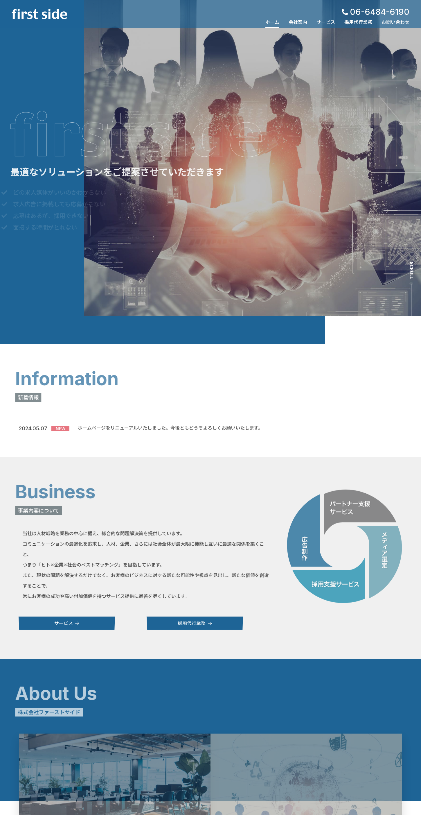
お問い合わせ (395, 22)
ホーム (272, 22)
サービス (325, 22)
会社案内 (298, 22)
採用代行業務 (358, 22)
